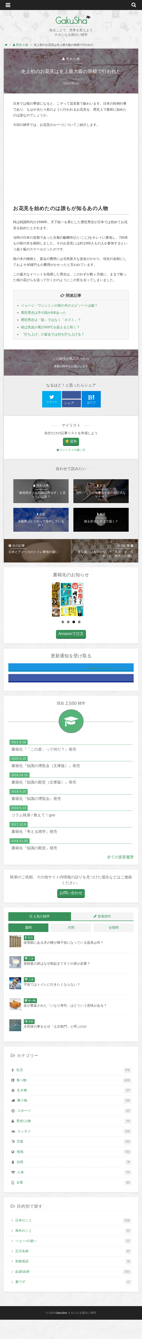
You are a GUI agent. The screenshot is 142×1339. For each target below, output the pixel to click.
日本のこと (73, 1240)
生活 (73, 1089)
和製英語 (73, 1281)
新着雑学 (104, 935)
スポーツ (74, 1130)
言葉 (74, 1161)
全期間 (114, 947)
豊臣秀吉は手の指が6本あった (43, 312)
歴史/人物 (73, 59)
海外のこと (73, 1250)
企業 (73, 1202)
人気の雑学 (41, 935)
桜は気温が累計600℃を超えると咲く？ (50, 327)
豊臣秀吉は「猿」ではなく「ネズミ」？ (51, 320)
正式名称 (73, 1270)
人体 (74, 1192)
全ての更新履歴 (120, 876)
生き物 (74, 1110)
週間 (28, 947)
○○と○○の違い (73, 1260)
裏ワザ (73, 1301)
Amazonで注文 (71, 653)
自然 (74, 1181)
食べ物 (73, 1099)
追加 (73, 441)
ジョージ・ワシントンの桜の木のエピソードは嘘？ (59, 305)
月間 (71, 947)
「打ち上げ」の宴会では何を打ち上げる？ (52, 334)
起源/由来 (73, 1291)
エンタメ (74, 1151)
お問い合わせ (71, 912)
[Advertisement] (71, 166)
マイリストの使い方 (71, 449)
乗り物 (74, 1120)
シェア (69, 403)
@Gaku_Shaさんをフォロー (86, 687)
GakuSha (71, 20)
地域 (74, 1171)
